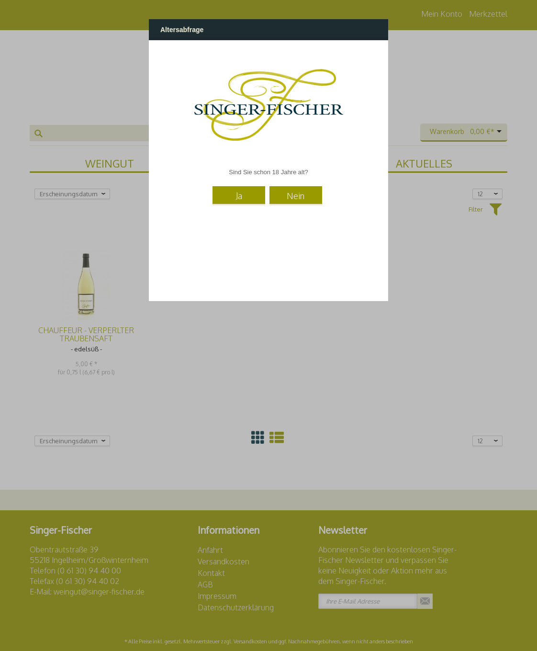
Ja (239, 196)
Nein (295, 196)
